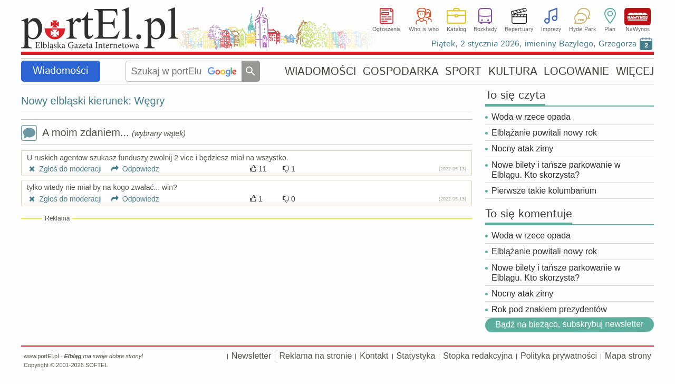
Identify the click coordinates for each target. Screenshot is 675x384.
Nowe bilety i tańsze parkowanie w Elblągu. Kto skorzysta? (556, 169)
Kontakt (374, 355)
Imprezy (551, 29)
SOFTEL (96, 365)
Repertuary (519, 29)
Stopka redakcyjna (478, 355)
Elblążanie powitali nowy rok (544, 132)
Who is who (424, 29)
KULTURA (512, 71)
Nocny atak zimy (522, 148)
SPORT (463, 71)
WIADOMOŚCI (320, 71)
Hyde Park (582, 29)
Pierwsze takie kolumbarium (543, 190)
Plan (609, 29)
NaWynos (637, 16)
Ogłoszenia (386, 29)
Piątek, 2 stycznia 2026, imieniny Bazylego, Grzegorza (534, 44)
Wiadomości (61, 71)
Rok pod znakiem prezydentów (550, 309)
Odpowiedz (131, 169)
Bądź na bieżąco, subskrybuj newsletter (569, 324)
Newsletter (252, 355)
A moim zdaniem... (103, 134)
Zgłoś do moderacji (64, 169)
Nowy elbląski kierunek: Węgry (93, 101)
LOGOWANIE (576, 71)
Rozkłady (485, 29)
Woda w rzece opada (531, 116)
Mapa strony (628, 355)
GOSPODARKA (401, 71)
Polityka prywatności (558, 355)
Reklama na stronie (315, 355)
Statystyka (416, 355)
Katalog (456, 29)
